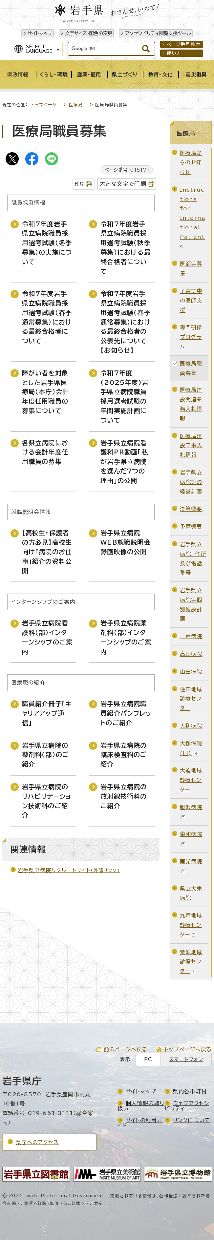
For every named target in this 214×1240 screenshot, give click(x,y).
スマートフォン (186, 1059)
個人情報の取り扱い (141, 1106)
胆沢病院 (191, 812)
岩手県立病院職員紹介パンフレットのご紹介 (125, 713)
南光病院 (191, 866)
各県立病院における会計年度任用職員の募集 (45, 452)
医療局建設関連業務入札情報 (191, 404)
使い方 (174, 53)
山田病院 (191, 671)
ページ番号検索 (184, 44)
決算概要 (191, 509)
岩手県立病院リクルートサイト (69, 870)
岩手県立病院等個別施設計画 (191, 604)
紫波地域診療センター (191, 962)
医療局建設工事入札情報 (191, 445)
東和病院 (191, 838)
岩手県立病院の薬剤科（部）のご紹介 (45, 754)
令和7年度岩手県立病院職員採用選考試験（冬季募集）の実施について (47, 243)
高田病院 (191, 654)
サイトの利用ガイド (140, 1123)
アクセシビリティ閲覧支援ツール (158, 33)
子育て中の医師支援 (191, 300)
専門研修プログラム (191, 337)
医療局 (76, 105)
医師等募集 (191, 268)
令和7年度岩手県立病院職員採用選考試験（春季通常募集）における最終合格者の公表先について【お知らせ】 (125, 321)
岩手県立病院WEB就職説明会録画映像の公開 (125, 542)
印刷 (80, 183)
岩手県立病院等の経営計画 (191, 482)
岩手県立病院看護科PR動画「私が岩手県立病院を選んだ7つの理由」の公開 (124, 462)
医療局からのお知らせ (191, 162)
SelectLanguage (39, 48)
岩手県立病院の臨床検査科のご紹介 (123, 754)
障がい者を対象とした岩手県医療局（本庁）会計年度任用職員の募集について (45, 392)
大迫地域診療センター (191, 780)
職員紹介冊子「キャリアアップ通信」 (47, 713)
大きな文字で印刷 (122, 183)
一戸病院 (191, 636)
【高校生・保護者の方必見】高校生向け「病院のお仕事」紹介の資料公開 (47, 552)
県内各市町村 (190, 1091)
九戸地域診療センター (191, 925)
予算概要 (191, 526)
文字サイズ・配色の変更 (88, 33)
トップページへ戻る (188, 1049)
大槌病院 (191, 725)
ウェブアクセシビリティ (187, 1106)
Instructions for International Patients (192, 218)
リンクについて (191, 1120)
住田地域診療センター (191, 699)
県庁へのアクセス (37, 1142)
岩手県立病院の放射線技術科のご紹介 (123, 796)
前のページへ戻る (126, 1049)
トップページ (43, 105)
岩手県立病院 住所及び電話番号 (193, 558)
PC (148, 1059)
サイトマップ (40, 33)
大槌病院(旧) (191, 748)
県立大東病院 (191, 893)
